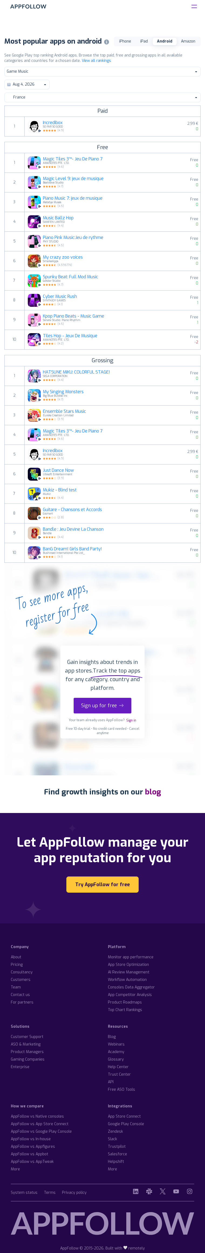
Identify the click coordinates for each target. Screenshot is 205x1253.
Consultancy (22, 972)
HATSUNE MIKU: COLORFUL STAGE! (76, 372)
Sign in (131, 720)
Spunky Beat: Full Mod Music (70, 276)
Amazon (188, 41)
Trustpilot (117, 1146)
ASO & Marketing (25, 1044)
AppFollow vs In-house (31, 1139)
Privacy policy (74, 1193)
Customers (20, 979)
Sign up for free (102, 705)
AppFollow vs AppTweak (32, 1161)
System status (24, 1193)
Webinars (116, 1044)
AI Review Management (128, 972)
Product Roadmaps (125, 1002)
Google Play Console (126, 1124)
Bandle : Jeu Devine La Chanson (73, 529)
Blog (112, 1036)
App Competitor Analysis (130, 994)
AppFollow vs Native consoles (37, 1116)
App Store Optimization (128, 964)
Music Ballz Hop (58, 218)
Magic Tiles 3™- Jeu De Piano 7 (72, 159)
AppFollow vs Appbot (29, 1154)
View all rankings (96, 60)
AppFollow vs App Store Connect (40, 1124)
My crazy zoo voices (63, 257)
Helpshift (116, 1161)
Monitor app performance (130, 957)
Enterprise (20, 1066)
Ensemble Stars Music (64, 411)
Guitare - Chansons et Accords (72, 509)
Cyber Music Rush (60, 296)
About (16, 957)
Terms (50, 1193)
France (102, 97)
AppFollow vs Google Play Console (41, 1131)
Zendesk (115, 1131)
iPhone (125, 41)
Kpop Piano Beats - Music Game (73, 316)
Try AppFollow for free (102, 884)
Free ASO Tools (121, 1089)
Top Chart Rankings (125, 1009)
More (15, 1169)
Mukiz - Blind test (60, 490)
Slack (112, 1139)
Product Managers (27, 1051)
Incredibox (53, 122)
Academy (116, 1051)
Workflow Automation (127, 979)
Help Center (118, 1066)
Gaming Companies (28, 1059)
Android (164, 41)
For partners (22, 1002)
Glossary (116, 1059)
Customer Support (27, 1036)
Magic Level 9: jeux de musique (73, 178)
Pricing (17, 964)
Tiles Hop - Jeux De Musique (70, 335)
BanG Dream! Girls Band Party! (72, 549)
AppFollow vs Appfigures (33, 1146)
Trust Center (119, 1074)
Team (16, 987)
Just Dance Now (58, 470)
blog (153, 792)
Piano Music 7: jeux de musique (72, 198)
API (111, 1082)
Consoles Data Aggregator (131, 987)
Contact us (20, 994)
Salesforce (117, 1154)
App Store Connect (124, 1116)
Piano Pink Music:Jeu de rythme (73, 237)
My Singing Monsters (63, 391)
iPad (144, 41)
